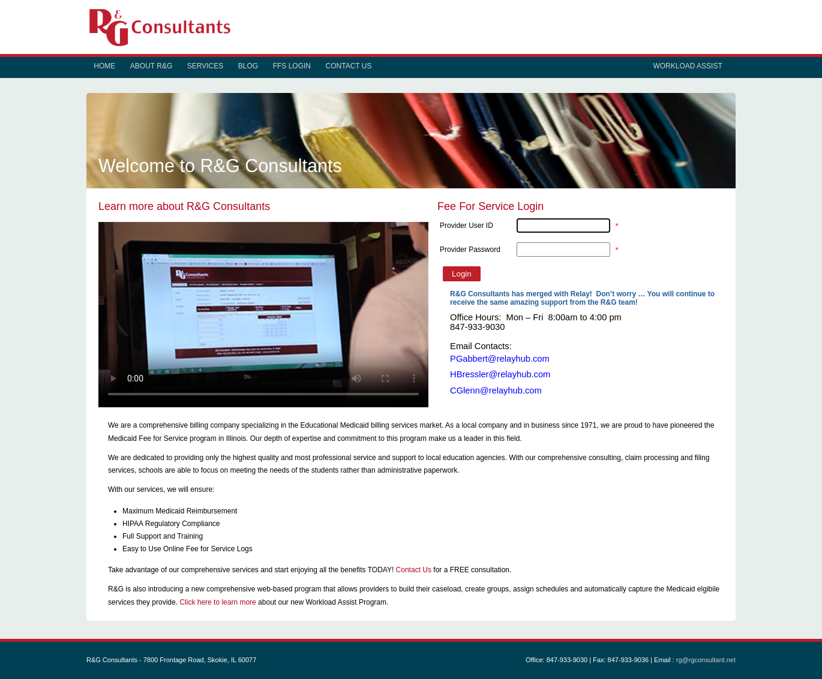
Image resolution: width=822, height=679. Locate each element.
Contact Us (349, 66)
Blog (248, 66)
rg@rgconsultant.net (706, 659)
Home (104, 66)
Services (205, 66)
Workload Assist (687, 66)
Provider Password (470, 249)
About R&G (151, 66)
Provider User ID (466, 225)
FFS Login (292, 66)
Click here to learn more (217, 602)
